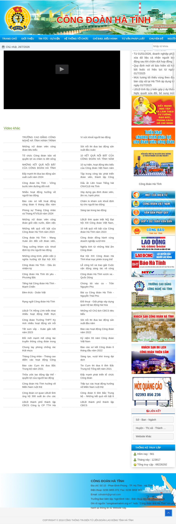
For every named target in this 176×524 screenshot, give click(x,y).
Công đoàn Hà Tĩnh (150, 184)
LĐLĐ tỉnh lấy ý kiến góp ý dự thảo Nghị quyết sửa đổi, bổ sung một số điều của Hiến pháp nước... (154, 93)
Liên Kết (153, 410)
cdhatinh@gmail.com (109, 494)
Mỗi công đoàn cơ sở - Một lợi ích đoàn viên (103, 46)
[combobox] (153, 420)
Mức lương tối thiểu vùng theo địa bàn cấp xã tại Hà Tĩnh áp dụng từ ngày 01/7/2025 (154, 81)
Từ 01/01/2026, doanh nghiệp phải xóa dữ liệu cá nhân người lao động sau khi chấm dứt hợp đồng (154, 57)
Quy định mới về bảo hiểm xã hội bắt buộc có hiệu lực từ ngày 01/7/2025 (154, 69)
